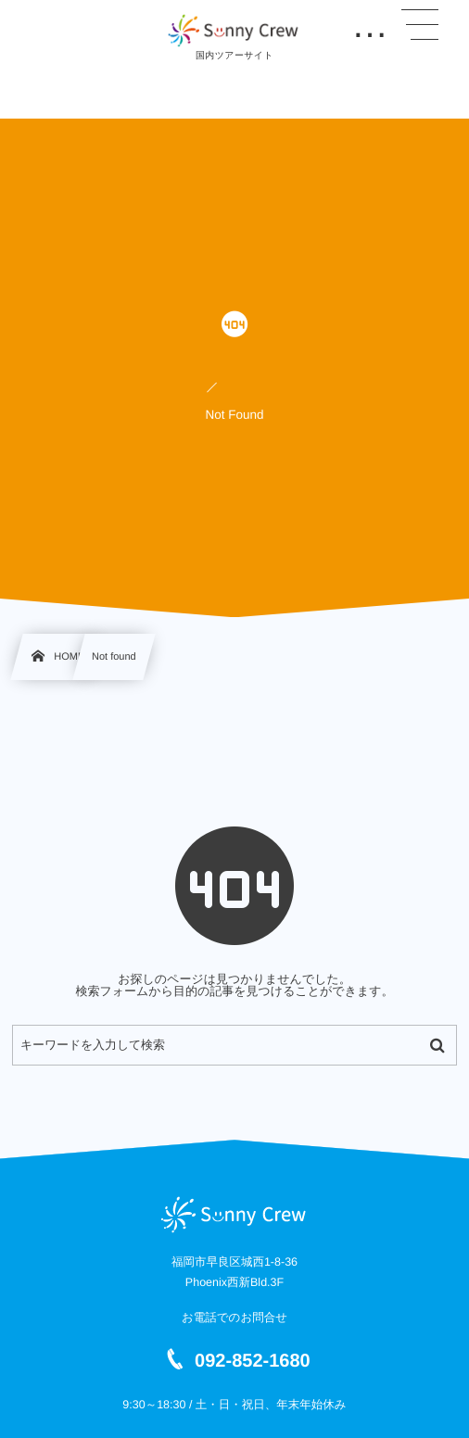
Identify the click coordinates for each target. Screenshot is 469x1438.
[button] (420, 25)
